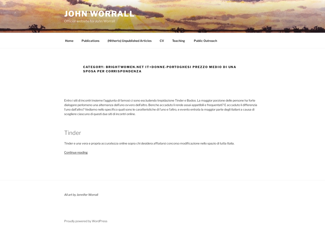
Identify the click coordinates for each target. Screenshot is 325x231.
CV (162, 41)
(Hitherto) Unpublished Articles (130, 41)
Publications (90, 41)
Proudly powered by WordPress (85, 221)
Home (69, 41)
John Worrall (99, 13)
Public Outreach (205, 41)
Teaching (178, 41)
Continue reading (76, 152)
